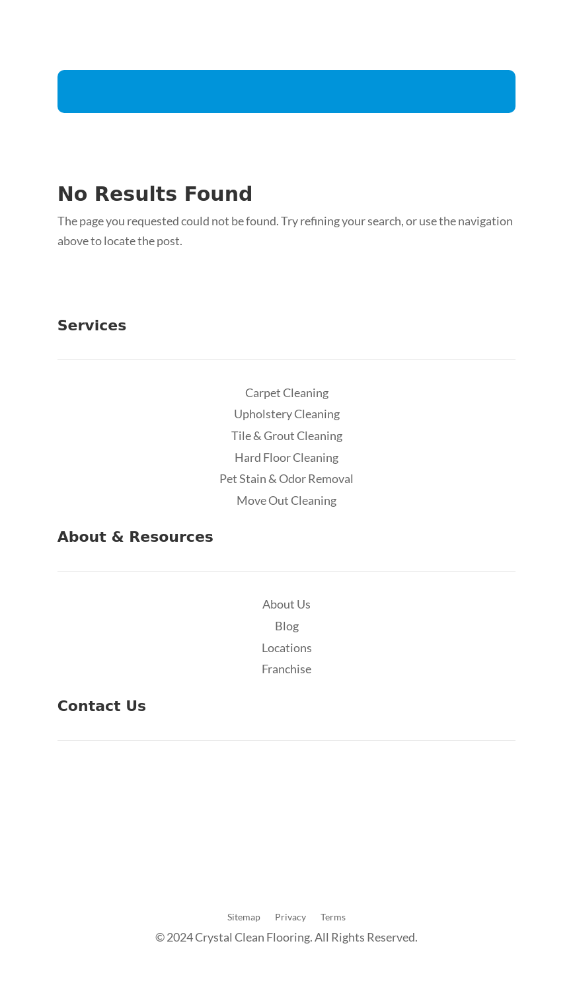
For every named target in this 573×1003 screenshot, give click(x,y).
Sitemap (243, 917)
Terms (333, 917)
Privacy (290, 917)
